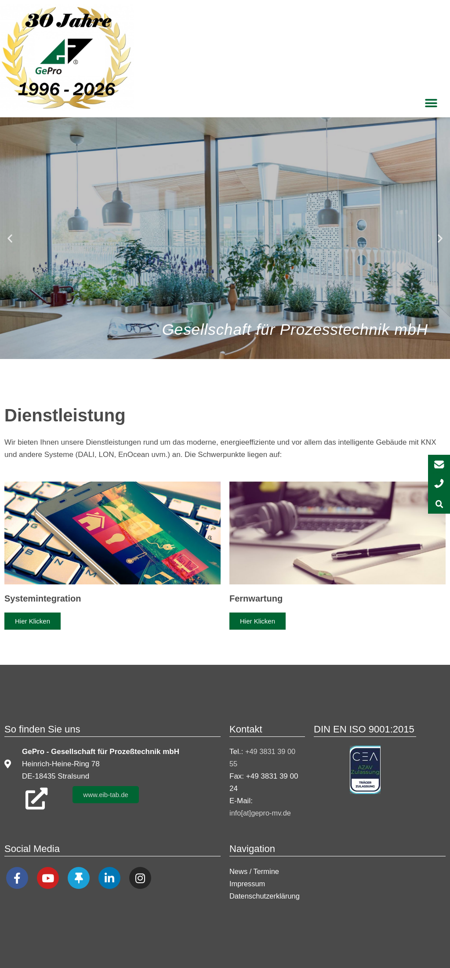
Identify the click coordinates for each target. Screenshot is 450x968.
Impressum (247, 883)
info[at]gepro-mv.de (261, 813)
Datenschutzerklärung (265, 896)
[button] (431, 103)
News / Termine (255, 871)
